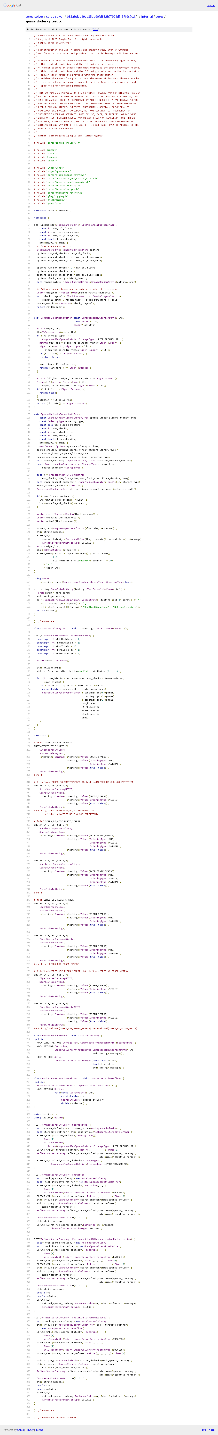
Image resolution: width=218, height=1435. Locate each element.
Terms (39, 1429)
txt (204, 1429)
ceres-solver (34, 16)
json (212, 1429)
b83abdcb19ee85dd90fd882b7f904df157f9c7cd (101, 16)
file (95, 29)
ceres (160, 16)
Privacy (30, 1429)
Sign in (211, 5)
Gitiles (20, 1429)
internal (147, 16)
